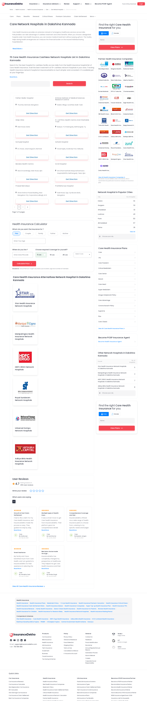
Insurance (34, 4)
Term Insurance (47, 648)
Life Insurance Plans (83, 695)
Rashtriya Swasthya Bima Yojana (28, 622)
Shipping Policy (68, 645)
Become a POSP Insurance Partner (121, 681)
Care (11, 16)
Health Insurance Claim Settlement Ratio (30, 606)
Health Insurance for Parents (86, 609)
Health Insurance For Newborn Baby (50, 612)
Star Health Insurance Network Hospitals (25, 304)
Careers (87, 658)
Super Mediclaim (104, 290)
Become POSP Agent (103, 4)
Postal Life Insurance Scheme (86, 681)
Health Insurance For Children (27, 612)
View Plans (116, 47)
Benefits (27, 16)
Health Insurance (22, 603)
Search (69, 83)
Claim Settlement (80, 16)
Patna (100, 227)
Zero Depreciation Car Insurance (19, 687)
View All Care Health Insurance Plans (111, 328)
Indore (100, 201)
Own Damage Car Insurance (18, 693)
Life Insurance (46, 645)
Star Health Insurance (24, 619)
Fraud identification (91, 642)
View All (132, 232)
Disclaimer (88, 645)
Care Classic (102, 322)
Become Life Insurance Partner (120, 690)
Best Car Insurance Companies (19, 698)
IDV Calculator (13, 690)
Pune (100, 219)
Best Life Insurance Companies (86, 693)
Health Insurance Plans (37, 603)
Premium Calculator (63, 16)
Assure (100, 279)
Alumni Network (90, 655)
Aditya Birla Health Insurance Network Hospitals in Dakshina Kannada (111, 387)
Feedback (88, 640)
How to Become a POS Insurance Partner (123, 693)
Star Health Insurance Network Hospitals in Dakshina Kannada (112, 367)
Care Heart (102, 284)
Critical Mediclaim (104, 268)
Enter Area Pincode (21, 255)
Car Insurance (46, 637)
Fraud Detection (69, 642)
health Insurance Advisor (54, 606)
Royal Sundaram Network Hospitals (23, 398)
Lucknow (101, 214)
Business (45, 653)
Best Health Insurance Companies (53, 684)
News (88, 4)
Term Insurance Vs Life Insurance (87, 690)
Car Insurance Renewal (16, 681)
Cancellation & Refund (71, 651)
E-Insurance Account (70, 653)
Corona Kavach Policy (106, 306)
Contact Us (88, 637)
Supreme (101, 311)
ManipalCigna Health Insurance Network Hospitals (24, 336)
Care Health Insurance (40, 619)
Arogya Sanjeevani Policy (107, 295)
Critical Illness (47, 16)
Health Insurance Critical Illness (117, 603)
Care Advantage (104, 300)
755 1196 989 (18, 647)
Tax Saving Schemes (49, 659)
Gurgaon (101, 205)
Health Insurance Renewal (25, 609)
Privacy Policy (68, 637)
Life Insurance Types (83, 684)
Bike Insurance (46, 640)
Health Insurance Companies (74, 606)
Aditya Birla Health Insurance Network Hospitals (23, 461)
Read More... (14, 77)
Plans (19, 16)
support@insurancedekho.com (26, 644)
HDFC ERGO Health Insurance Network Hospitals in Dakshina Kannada (111, 380)
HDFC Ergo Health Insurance (59, 619)
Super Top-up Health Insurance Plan (98, 606)
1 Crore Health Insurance (68, 603)
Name (102, 40)
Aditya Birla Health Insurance (80, 619)
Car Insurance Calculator (17, 684)
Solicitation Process (91, 653)
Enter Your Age (19, 241)
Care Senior (102, 274)
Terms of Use (68, 648)
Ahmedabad (102, 223)
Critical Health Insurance (50, 693)
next (27, 207)
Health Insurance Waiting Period (101, 612)
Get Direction (32, 113)
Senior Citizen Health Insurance (64, 609)
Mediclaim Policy (53, 603)
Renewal (36, 16)
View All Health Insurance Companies (111, 177)
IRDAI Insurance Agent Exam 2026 (121, 695)
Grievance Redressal (70, 640)
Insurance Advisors (51, 4)
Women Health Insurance (106, 609)
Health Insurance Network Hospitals (76, 612)
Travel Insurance (47, 656)
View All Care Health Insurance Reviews (28, 586)
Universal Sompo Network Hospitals (23, 429)
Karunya (90, 622)
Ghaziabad (102, 210)
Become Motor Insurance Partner (121, 684)
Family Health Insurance (44, 609)
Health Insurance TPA (119, 606)
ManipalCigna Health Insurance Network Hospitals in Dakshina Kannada (112, 374)
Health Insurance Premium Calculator (91, 603)
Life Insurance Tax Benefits (85, 698)
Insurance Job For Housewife (120, 698)
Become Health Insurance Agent (110, 342)
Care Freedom (103, 263)
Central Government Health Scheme (73, 622)
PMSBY (43, 622)
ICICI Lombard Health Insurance (103, 619)
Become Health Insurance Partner (121, 687)
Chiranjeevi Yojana (53, 622)
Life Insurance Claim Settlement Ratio (89, 687)
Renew (66, 4)
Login (141, 4)
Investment (45, 651)
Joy (99, 258)
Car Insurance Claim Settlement (19, 695)
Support (77, 4)
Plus (99, 316)
